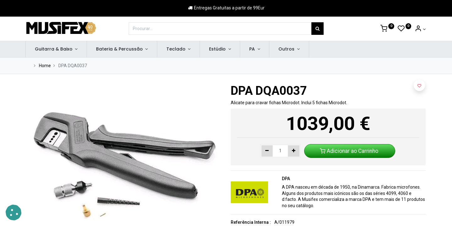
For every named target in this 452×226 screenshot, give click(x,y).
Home (45, 65)
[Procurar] (317, 28)
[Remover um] (267, 151)
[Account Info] (420, 29)
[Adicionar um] (293, 151)
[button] (419, 85)
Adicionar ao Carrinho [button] (349, 151)
